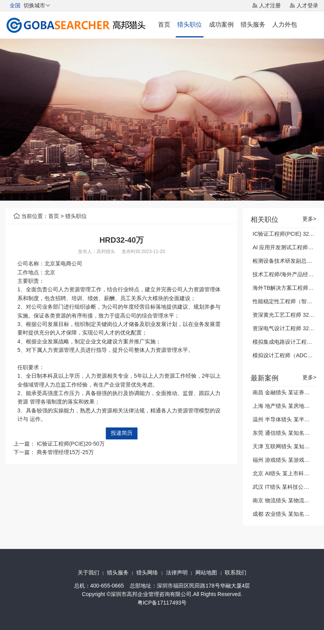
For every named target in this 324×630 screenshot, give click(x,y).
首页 (164, 24)
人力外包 (284, 24)
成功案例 (221, 24)
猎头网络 (147, 572)
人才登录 (307, 5)
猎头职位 (189, 24)
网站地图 (206, 572)
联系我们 (235, 572)
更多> (309, 219)
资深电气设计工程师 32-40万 (287, 328)
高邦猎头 (106, 251)
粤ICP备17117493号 (162, 603)
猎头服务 (253, 24)
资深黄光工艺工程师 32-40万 (287, 315)
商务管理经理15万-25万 (65, 452)
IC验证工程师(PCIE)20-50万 (71, 444)
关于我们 (88, 572)
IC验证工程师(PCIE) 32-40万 (287, 234)
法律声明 (177, 572)
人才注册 (270, 5)
